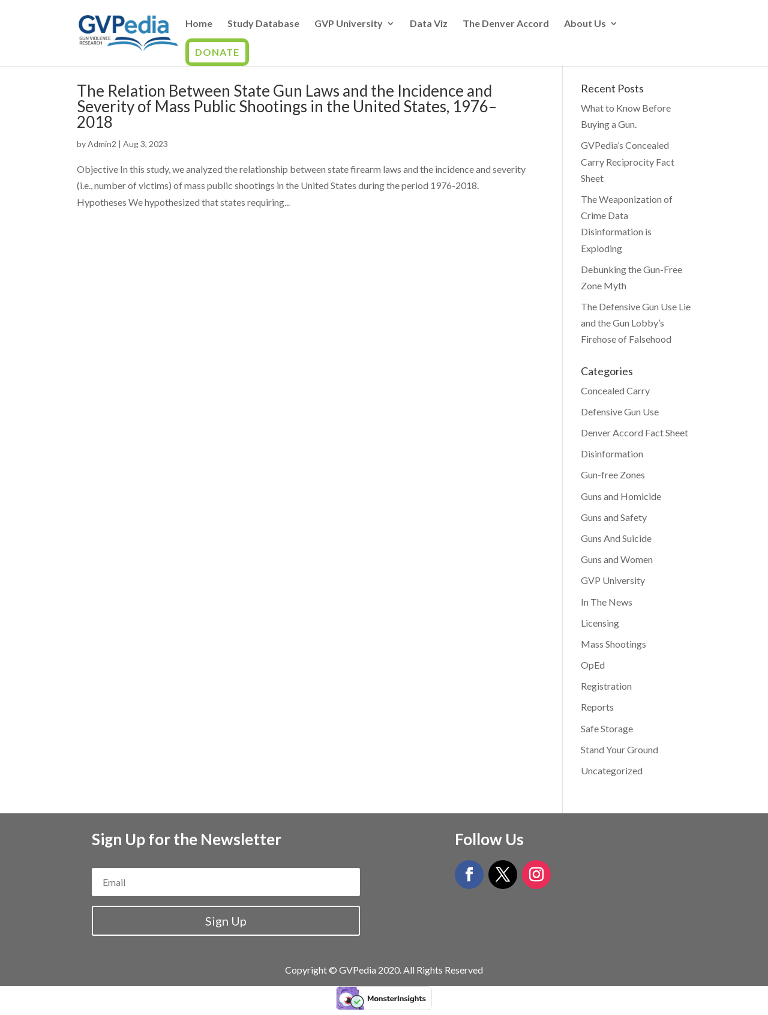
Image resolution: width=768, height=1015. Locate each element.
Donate (217, 52)
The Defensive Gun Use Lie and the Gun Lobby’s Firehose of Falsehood (636, 323)
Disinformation (612, 453)
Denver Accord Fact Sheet (634, 432)
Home (198, 24)
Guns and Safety (614, 517)
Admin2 (102, 144)
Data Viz (429, 24)
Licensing (600, 622)
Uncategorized (612, 770)
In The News (606, 601)
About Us (585, 24)
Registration (606, 685)
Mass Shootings (613, 643)
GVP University (348, 24)
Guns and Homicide (621, 496)
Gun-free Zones (613, 474)
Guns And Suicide (616, 538)
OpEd (593, 664)
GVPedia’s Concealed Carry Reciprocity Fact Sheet (627, 161)
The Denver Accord (506, 24)
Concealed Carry (615, 390)
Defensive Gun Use (620, 411)
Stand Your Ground (619, 749)
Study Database (263, 24)
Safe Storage (607, 728)
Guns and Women (617, 559)
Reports (597, 706)
